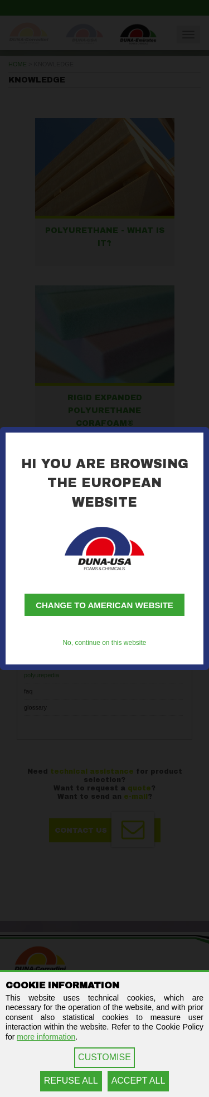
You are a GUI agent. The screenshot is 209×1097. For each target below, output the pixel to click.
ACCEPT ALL (138, 1080)
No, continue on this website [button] (104, 643)
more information (46, 1036)
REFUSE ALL (71, 1080)
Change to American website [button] (104, 605)
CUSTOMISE (104, 1057)
